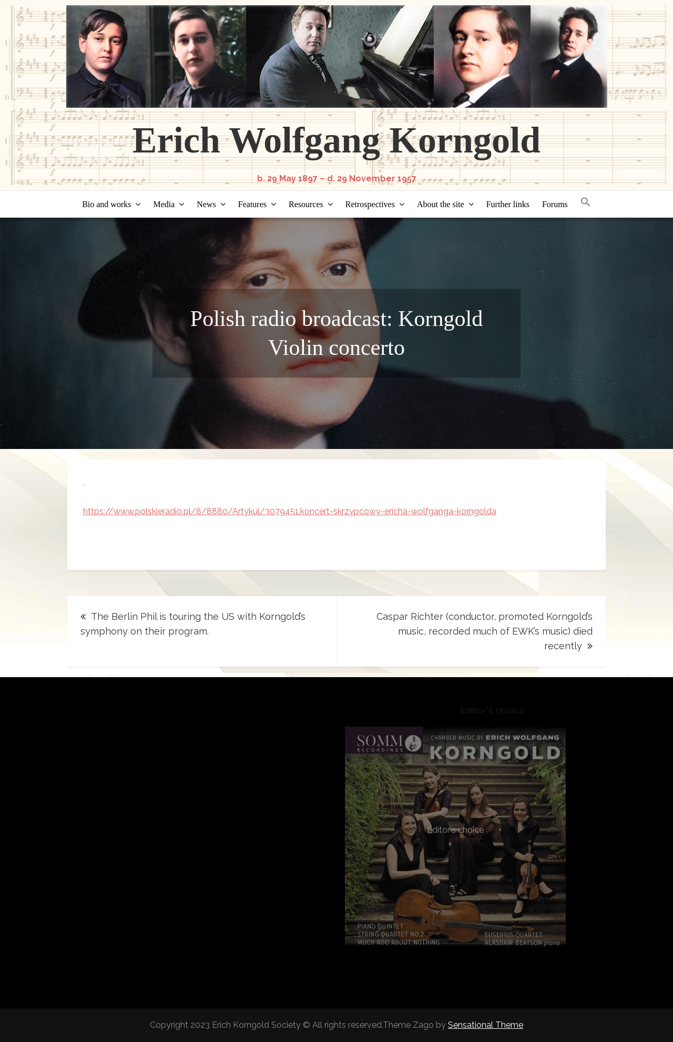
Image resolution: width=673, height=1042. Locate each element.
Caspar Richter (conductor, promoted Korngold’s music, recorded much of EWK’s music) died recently (484, 631)
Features (252, 204)
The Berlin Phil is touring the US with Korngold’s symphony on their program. (192, 624)
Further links (507, 204)
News (206, 204)
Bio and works (106, 204)
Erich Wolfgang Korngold (336, 140)
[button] (585, 202)
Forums (555, 204)
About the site (440, 204)
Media (164, 204)
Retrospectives (370, 204)
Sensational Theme (485, 1025)
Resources (306, 204)
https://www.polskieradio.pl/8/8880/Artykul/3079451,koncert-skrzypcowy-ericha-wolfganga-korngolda (289, 511)
